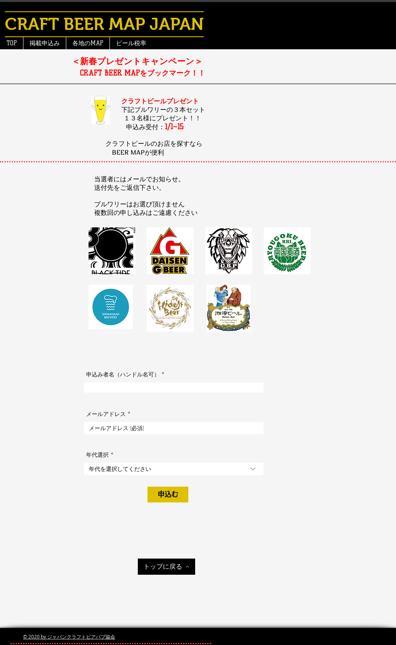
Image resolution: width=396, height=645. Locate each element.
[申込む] (167, 494)
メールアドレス (106, 414)
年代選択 (97, 455)
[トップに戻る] (166, 567)
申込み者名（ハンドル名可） (123, 374)
